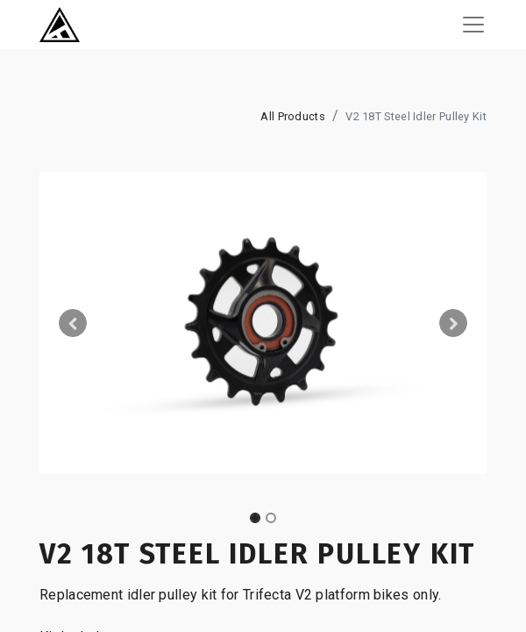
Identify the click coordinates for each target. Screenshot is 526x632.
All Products (292, 116)
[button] (73, 323)
